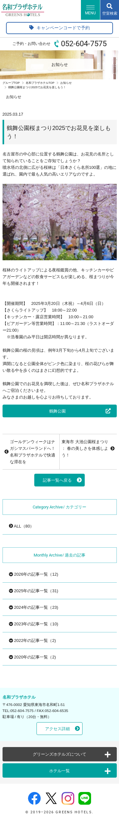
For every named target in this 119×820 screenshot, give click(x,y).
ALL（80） (21, 526)
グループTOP (11, 82)
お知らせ (66, 82)
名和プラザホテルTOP (40, 82)
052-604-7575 (84, 43)
